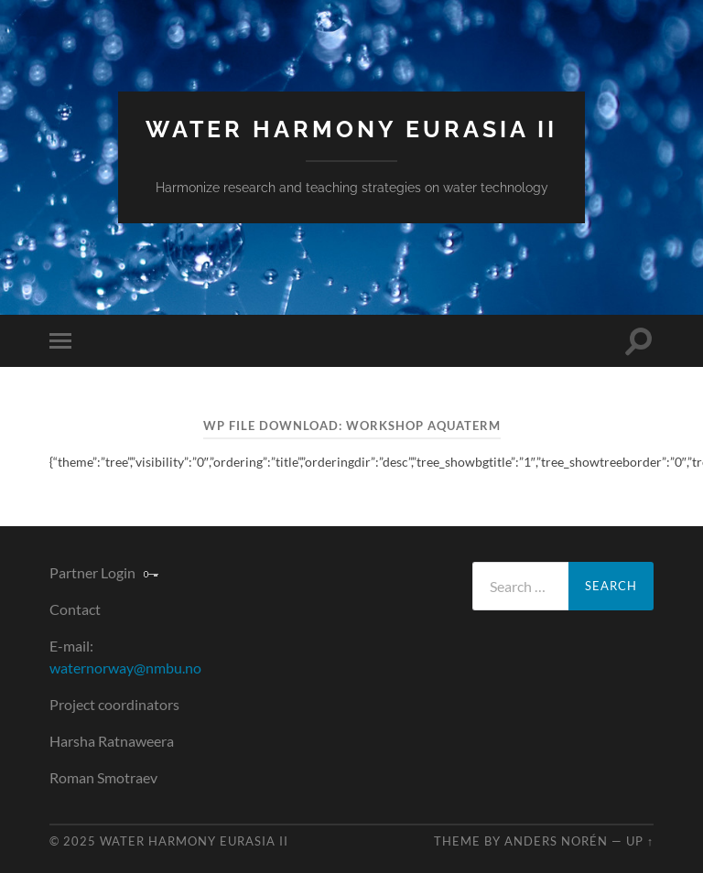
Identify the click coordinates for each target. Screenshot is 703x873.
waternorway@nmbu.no (125, 667)
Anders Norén (556, 841)
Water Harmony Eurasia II (351, 129)
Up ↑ (640, 841)
